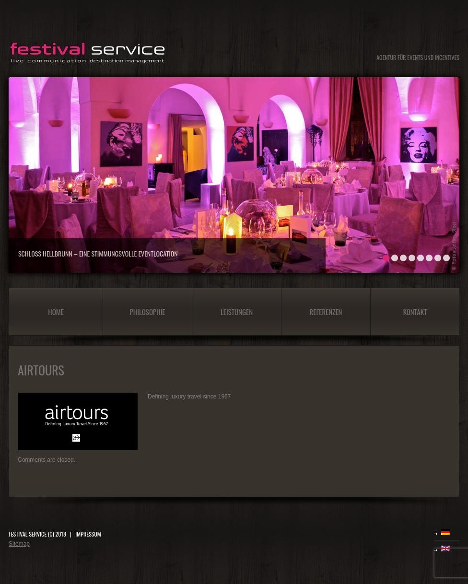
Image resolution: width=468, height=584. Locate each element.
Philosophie (147, 311)
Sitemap (19, 543)
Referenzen (326, 311)
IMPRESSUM (88, 534)
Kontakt (415, 311)
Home (56, 311)
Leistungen (237, 311)
